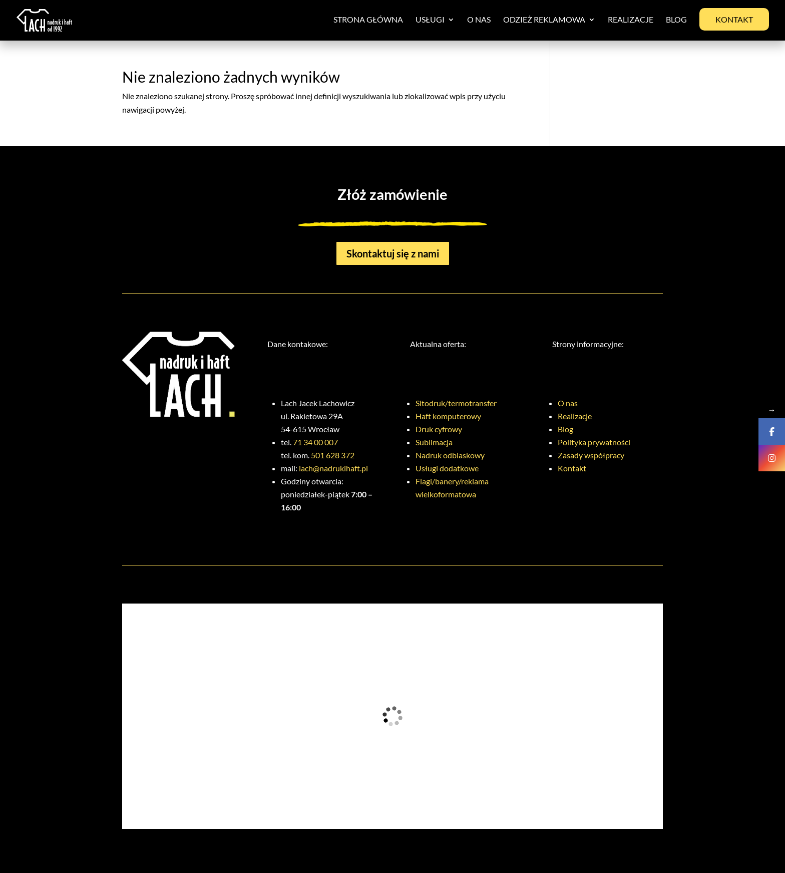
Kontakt (734, 19)
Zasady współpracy (591, 455)
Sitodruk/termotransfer (456, 403)
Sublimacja (434, 442)
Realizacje (630, 20)
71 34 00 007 (315, 442)
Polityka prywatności (594, 442)
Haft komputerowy (448, 416)
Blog (676, 20)
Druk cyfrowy (439, 429)
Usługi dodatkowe (447, 468)
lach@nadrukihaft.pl (333, 468)
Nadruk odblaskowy (450, 455)
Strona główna (368, 20)
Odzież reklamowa (544, 20)
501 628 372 (332, 455)
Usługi (430, 20)
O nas (479, 20)
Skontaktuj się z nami (392, 253)
